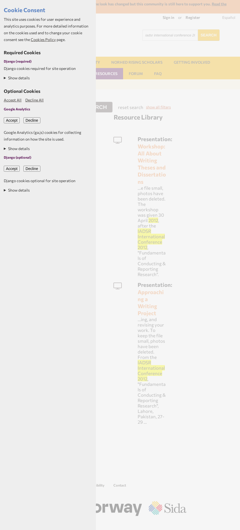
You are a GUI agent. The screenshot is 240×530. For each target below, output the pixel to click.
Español (228, 17)
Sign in (168, 17)
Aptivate (182, 523)
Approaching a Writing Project (151, 302)
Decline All (34, 100)
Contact (119, 485)
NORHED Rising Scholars (136, 62)
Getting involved (192, 62)
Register (193, 17)
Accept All (13, 100)
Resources (106, 73)
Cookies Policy (43, 39)
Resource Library (138, 117)
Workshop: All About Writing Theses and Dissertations (152, 164)
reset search (130, 107)
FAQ (158, 73)
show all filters (158, 107)
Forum (136, 73)
